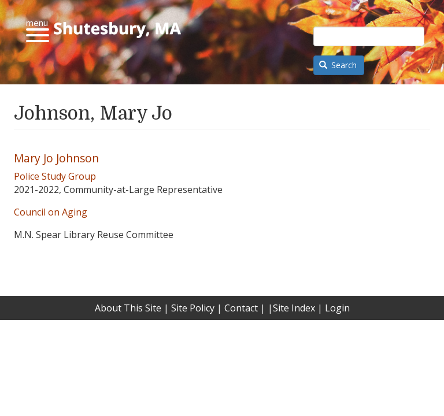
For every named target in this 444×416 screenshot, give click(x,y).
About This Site (128, 308)
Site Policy (192, 308)
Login (337, 308)
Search (338, 65)
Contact (241, 308)
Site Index (294, 308)
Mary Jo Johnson (56, 158)
